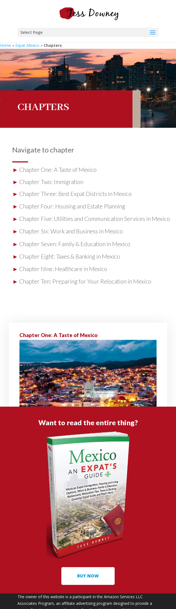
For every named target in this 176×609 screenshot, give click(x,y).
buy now (88, 576)
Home (5, 45)
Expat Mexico (27, 45)
